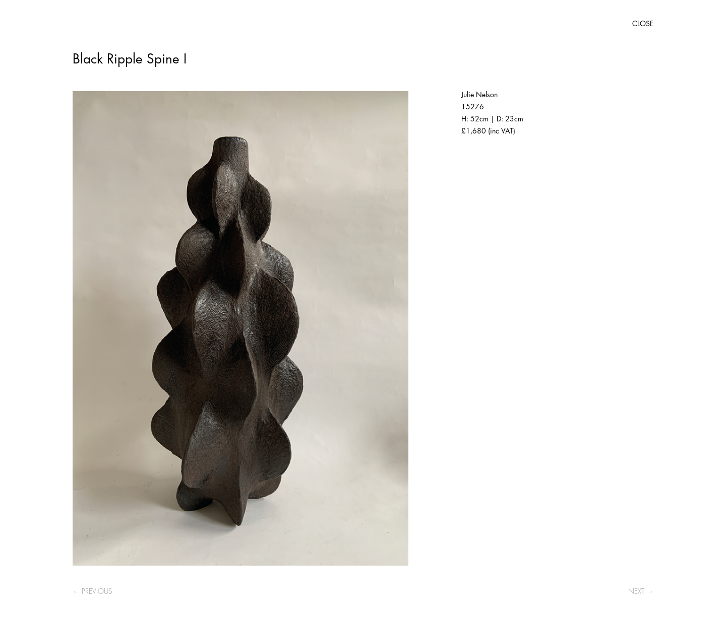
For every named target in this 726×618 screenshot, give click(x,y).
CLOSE (642, 23)
